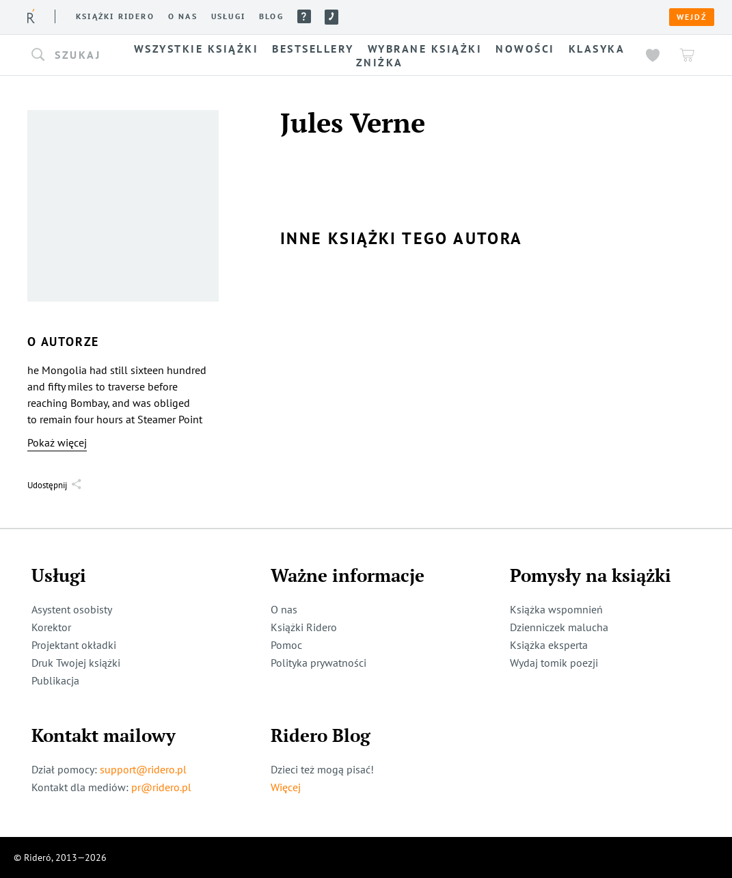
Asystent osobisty (71, 609)
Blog (271, 16)
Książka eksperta (549, 645)
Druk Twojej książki (75, 662)
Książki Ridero (304, 627)
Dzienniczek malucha (559, 627)
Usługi (228, 16)
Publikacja (55, 680)
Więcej (286, 787)
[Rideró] (31, 16)
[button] (75, 55)
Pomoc (304, 16)
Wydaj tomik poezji (554, 662)
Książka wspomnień (556, 609)
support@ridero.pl (143, 769)
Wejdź (692, 17)
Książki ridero (115, 16)
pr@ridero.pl (161, 787)
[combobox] (75, 55)
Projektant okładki (73, 645)
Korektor (51, 627)
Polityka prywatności (318, 662)
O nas (183, 16)
